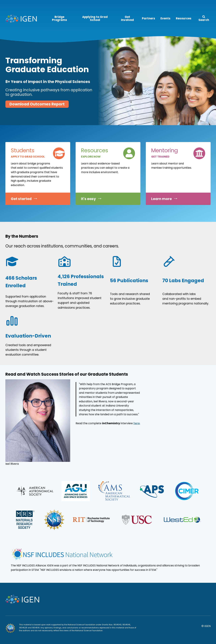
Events (165, 18)
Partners (148, 18)
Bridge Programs (59, 18)
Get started (21, 198)
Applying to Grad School (95, 18)
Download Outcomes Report (37, 104)
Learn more (161, 198)
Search (203, 18)
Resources (183, 18)
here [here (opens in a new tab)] (136, 423)
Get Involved (127, 18)
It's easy (88, 198)
